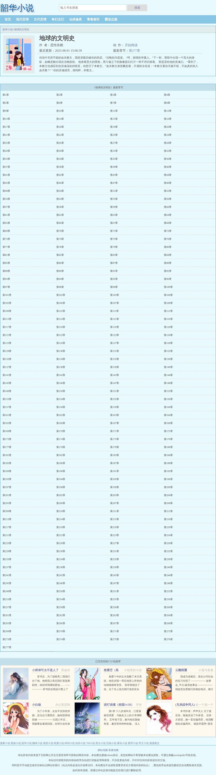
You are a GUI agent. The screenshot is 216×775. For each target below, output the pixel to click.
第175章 (114, 439)
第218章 (60, 527)
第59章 (114, 206)
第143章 (114, 375)
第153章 (7, 399)
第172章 (168, 431)
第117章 (7, 327)
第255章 (114, 599)
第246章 (60, 583)
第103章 (114, 295)
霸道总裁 (111, 19)
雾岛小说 (122, 743)
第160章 (168, 407)
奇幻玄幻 (57, 19)
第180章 (168, 447)
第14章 (60, 118)
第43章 (114, 174)
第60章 (167, 206)
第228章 (168, 543)
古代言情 (40, 19)
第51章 (114, 190)
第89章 (6, 271)
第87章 (114, 262)
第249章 (7, 591)
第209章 (7, 511)
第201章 (7, 495)
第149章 (7, 391)
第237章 (7, 567)
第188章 (168, 463)
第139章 (114, 367)
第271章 (114, 631)
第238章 (60, 567)
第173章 (7, 439)
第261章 (7, 615)
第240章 (168, 567)
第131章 (114, 351)
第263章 (114, 615)
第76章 (167, 238)
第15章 (114, 118)
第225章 (7, 543)
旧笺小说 (111, 743)
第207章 (114, 503)
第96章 (167, 279)
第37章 (6, 166)
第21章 (6, 134)
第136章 (168, 359)
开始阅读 (131, 45)
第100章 (168, 287)
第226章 (60, 543)
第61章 (6, 214)
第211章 (114, 511)
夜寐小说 (16, 743)
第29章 (6, 150)
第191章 (114, 471)
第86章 (60, 262)
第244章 (168, 575)
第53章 (6, 198)
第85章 (6, 262)
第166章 (60, 423)
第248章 (168, 583)
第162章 (60, 415)
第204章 (168, 495)
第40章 (167, 166)
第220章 (168, 527)
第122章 (60, 335)
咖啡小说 (37, 743)
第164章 (168, 415)
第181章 (7, 455)
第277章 (134, 50)
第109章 (7, 311)
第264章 (168, 615)
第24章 (167, 134)
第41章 (6, 174)
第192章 (168, 471)
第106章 (60, 303)
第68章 (167, 222)
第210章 (60, 511)
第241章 (7, 575)
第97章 (6, 287)
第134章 (60, 359)
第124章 (168, 335)
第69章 (6, 230)
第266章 (60, 623)
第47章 (114, 182)
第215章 (114, 519)
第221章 (7, 535)
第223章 (114, 535)
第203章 (114, 495)
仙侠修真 (75, 19)
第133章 (7, 359)
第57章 (6, 206)
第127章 (114, 343)
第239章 (114, 567)
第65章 (6, 222)
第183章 (114, 455)
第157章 (7, 407)
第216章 (168, 519)
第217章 (7, 527)
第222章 (60, 535)
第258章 (60, 607)
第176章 (168, 439)
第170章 (60, 431)
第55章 (114, 198)
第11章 (114, 110)
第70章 (60, 230)
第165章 (7, 423)
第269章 (7, 631)
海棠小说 (48, 743)
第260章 (168, 607)
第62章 (60, 214)
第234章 (60, 559)
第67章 (114, 222)
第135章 (114, 359)
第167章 (114, 423)
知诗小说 (80, 743)
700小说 (90, 743)
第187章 (114, 463)
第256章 (168, 599)
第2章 (59, 94)
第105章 (7, 303)
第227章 (114, 543)
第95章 (114, 279)
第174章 (60, 439)
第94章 (60, 279)
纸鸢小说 (59, 743)
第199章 (114, 487)
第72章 (167, 230)
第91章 (114, 271)
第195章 (114, 479)
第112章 (168, 311)
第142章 (60, 375)
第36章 (167, 158)
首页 (8, 19)
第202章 (60, 495)
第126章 (60, 343)
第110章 (60, 311)
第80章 (167, 246)
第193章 (7, 479)
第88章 (167, 262)
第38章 (60, 166)
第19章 (114, 126)
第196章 (168, 479)
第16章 (167, 118)
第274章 (60, 639)
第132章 (168, 351)
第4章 (167, 94)
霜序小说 (133, 743)
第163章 (114, 415)
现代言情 (22, 19)
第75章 (114, 238)
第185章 (7, 463)
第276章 (168, 639)
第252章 (168, 591)
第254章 (60, 599)
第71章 (114, 230)
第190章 (60, 471)
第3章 (113, 94)
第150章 (60, 391)
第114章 (60, 319)
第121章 (7, 335)
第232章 (168, 551)
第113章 (7, 319)
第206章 (60, 503)
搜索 (137, 7)
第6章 (59, 102)
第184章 (168, 455)
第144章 (168, 375)
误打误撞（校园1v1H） (119, 704)
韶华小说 (8, 29)
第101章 (7, 295)
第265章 (7, 623)
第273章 (7, 639)
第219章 (114, 527)
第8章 (167, 102)
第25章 (6, 142)
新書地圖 (113, 750)
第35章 (114, 158)
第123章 (114, 335)
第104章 (168, 295)
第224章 (168, 535)
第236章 (168, 559)
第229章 (7, 551)
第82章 (60, 254)
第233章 (7, 559)
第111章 (114, 311)
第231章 (114, 551)
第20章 (167, 126)
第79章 (114, 246)
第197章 (7, 487)
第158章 (60, 407)
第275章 (114, 639)
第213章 (7, 519)
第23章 (114, 134)
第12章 (167, 110)
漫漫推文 (154, 743)
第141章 (7, 375)
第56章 (167, 198)
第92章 (167, 271)
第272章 (168, 631)
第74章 (60, 238)
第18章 (60, 126)
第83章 (114, 254)
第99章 (114, 287)
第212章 (168, 511)
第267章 (114, 623)
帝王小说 (144, 743)
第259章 (114, 607)
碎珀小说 (70, 743)
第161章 (7, 415)
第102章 (60, 295)
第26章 (60, 142)
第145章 (7, 383)
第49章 (6, 190)
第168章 (168, 423)
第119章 (114, 327)
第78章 (60, 246)
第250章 (60, 591)
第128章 (168, 343)
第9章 (6, 110)
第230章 (60, 551)
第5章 (6, 102)
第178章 (60, 447)
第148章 (168, 383)
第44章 (167, 174)
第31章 (114, 150)
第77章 (6, 246)
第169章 (7, 431)
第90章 (60, 271)
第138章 (60, 367)
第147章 (114, 383)
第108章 (168, 303)
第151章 (114, 391)
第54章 (60, 198)
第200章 (168, 487)
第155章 (114, 399)
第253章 (7, 599)
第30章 (60, 150)
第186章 (60, 463)
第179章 (114, 447)
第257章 (7, 607)
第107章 (114, 303)
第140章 (168, 367)
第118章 (60, 327)
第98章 (60, 287)
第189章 (7, 471)
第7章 (113, 102)
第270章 (60, 631)
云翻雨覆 (181, 670)
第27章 (114, 142)
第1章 (6, 94)
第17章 (6, 126)
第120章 (168, 327)
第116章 (168, 319)
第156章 (168, 399)
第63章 (114, 214)
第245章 (7, 583)
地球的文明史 (21, 29)
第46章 (60, 182)
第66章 (60, 222)
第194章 (60, 479)
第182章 (60, 455)
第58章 (60, 206)
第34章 (60, 158)
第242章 (60, 575)
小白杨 (36, 704)
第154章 (60, 399)
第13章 (6, 118)
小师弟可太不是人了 (45, 670)
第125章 (7, 343)
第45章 (6, 182)
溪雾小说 (5, 743)
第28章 (167, 142)
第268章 (168, 623)
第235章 (114, 559)
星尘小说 (101, 743)
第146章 (60, 383)
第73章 (6, 238)
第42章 (60, 174)
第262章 (60, 615)
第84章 (167, 254)
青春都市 (93, 19)
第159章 (114, 407)
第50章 (60, 190)
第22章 (60, 134)
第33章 (6, 158)
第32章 (167, 150)
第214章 (60, 519)
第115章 (114, 319)
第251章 (114, 591)
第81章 (6, 254)
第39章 (114, 166)
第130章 (60, 351)
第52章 (167, 190)
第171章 (114, 431)
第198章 (60, 487)
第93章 (6, 279)
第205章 (7, 503)
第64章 (167, 214)
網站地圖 (103, 750)
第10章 (60, 110)
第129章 (7, 351)
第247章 (114, 583)
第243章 (114, 575)
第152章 (168, 391)
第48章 (167, 182)
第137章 (7, 367)
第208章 (168, 503)
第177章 (7, 447)
